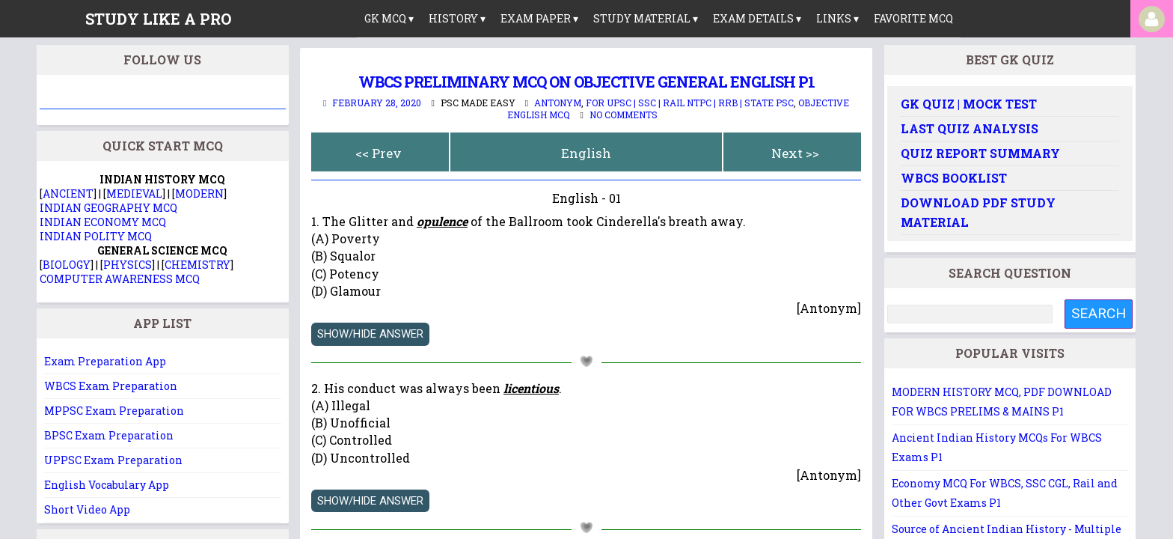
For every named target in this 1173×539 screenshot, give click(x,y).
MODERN (199, 193)
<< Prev (378, 153)
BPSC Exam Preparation (109, 435)
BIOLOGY (67, 265)
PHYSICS (127, 265)
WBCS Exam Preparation (110, 386)
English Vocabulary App (106, 485)
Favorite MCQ (913, 18)
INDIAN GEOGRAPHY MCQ (108, 208)
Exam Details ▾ (757, 18)
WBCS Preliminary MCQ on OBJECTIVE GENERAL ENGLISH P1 (586, 81)
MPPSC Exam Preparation (114, 411)
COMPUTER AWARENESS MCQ (120, 279)
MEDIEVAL (134, 193)
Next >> (795, 153)
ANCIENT (68, 193)
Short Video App (87, 509)
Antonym (557, 103)
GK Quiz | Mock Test (969, 104)
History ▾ (457, 18)
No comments (623, 115)
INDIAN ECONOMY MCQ (103, 222)
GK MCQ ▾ (389, 18)
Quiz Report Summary (980, 153)
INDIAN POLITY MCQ (96, 236)
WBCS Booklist (954, 178)
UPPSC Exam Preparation (113, 460)
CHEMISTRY (197, 265)
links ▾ (837, 18)
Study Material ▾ (645, 18)
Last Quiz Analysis (969, 128)
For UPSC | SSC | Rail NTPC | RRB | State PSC (690, 103)
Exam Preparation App (105, 361)
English (586, 153)
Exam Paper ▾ (539, 18)
